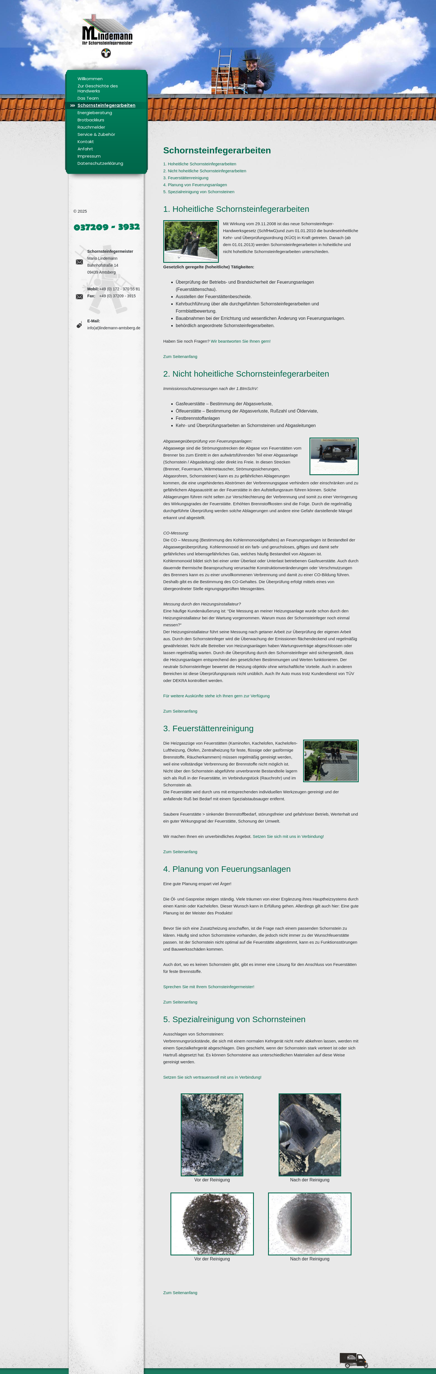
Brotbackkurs (91, 120)
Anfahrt (85, 149)
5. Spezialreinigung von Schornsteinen (198, 191)
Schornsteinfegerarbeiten (106, 105)
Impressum (89, 156)
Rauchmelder (91, 127)
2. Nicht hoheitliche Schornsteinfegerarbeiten (204, 170)
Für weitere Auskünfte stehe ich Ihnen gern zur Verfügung (216, 695)
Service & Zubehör (96, 134)
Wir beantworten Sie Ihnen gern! (241, 341)
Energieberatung (95, 113)
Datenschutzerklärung (100, 163)
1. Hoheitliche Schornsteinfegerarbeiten (199, 163)
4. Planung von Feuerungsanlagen (195, 184)
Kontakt (86, 141)
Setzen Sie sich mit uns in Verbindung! (288, 836)
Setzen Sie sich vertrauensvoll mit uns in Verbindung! (212, 1077)
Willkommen (90, 79)
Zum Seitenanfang (180, 356)
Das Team (88, 98)
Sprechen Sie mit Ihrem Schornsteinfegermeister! (208, 986)
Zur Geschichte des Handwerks (98, 88)
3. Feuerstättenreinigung (186, 177)
